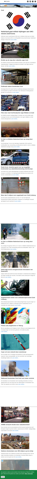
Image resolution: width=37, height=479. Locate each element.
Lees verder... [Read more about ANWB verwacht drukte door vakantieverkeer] (15, 430)
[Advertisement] (18, 214)
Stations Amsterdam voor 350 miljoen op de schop (17, 451)
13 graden (7, 1)
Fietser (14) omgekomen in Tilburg (12, 325)
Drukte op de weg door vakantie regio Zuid (14, 60)
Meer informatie (29, 473)
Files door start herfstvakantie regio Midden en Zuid (17, 113)
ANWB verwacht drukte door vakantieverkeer (15, 424)
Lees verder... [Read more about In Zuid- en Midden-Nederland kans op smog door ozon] (17, 146)
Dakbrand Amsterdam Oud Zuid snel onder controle (17, 378)
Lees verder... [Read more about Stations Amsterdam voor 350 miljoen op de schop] (18, 457)
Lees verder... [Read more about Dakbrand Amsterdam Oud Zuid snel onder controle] (21, 384)
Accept (3, 476)
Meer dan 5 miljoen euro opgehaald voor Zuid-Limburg (18, 195)
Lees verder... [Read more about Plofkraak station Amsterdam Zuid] (16, 92)
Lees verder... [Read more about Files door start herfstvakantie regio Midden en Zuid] (14, 118)
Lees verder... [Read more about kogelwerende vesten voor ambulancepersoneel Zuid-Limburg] (18, 305)
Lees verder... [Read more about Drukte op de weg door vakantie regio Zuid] (12, 66)
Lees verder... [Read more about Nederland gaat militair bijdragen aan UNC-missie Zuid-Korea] (14, 39)
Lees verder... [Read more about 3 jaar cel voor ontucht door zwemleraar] (15, 357)
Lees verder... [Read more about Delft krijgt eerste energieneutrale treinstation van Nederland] (8, 277)
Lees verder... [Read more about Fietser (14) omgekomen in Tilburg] (4, 331)
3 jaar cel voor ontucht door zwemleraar (13, 352)
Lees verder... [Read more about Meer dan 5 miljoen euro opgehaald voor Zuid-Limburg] (18, 201)
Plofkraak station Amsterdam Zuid (12, 86)
